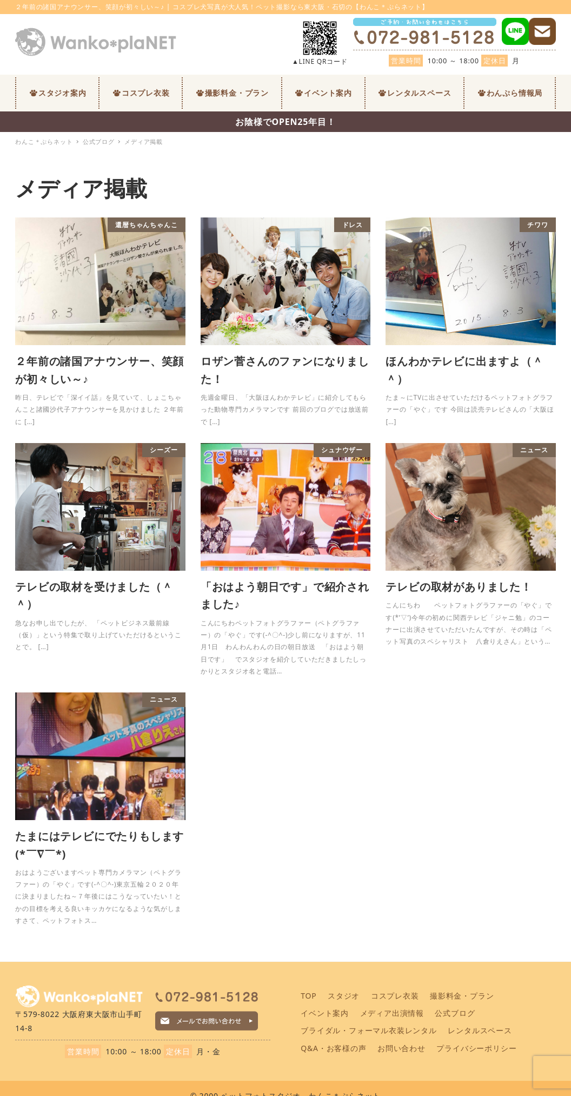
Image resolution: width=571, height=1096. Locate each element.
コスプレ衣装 (395, 996)
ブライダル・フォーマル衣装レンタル (369, 1030)
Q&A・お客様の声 (333, 1048)
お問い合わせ (401, 1048)
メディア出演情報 (392, 1013)
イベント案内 (325, 1013)
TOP (308, 996)
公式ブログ (455, 1013)
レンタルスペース (480, 1030)
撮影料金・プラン (462, 996)
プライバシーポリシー (476, 1048)
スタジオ (344, 996)
